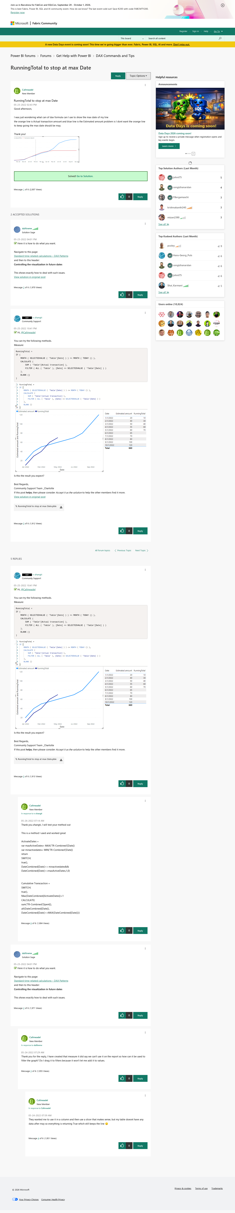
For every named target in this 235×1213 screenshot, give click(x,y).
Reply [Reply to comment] (140, 294)
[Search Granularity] (132, 38)
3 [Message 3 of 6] (31, 1074)
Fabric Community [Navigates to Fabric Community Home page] (44, 23)
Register (183, 31)
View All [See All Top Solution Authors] (163, 224)
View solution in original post (30, 277)
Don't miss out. (181, 44)
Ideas (92, 23)
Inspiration (79, 23)
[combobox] (185, 38)
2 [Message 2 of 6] (23, 287)
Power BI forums (23, 55)
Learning (134, 23)
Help (206, 31)
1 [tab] (186, 153)
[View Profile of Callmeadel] (27, 89)
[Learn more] (169, 146)
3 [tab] (190, 153)
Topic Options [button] (137, 75)
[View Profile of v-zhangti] (37, 317)
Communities (107, 23)
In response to (31, 816)
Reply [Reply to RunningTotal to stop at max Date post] (140, 196)
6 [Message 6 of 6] (31, 926)
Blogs (121, 23)
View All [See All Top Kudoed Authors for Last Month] (163, 292)
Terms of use (201, 1191)
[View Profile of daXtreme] (27, 228)
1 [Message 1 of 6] (23, 189)
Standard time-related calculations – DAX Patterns (41, 255)
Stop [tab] (193, 153)
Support (148, 23)
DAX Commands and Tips (115, 55)
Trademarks (217, 1191)
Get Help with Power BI (73, 55)
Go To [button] (217, 31)
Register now (18, 12)
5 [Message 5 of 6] (23, 524)
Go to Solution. (85, 176)
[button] (118, 75)
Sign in (195, 31)
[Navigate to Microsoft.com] (19, 23)
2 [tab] (188, 153)
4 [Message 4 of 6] (38, 1141)
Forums (64, 23)
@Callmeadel (28, 332)
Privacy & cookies (183, 1191)
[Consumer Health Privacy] (53, 1202)
